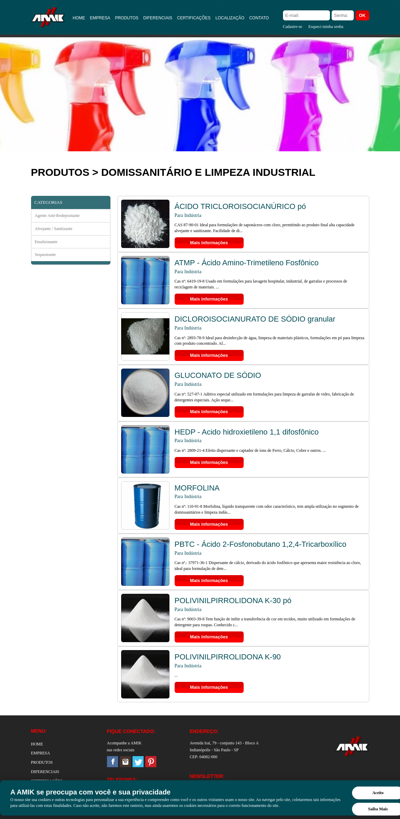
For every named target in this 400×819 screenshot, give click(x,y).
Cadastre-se (292, 26)
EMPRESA (100, 18)
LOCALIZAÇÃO (229, 18)
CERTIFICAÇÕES (194, 18)
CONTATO (259, 18)
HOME (79, 18)
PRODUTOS (126, 18)
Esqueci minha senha (325, 26)
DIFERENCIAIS (157, 18)
